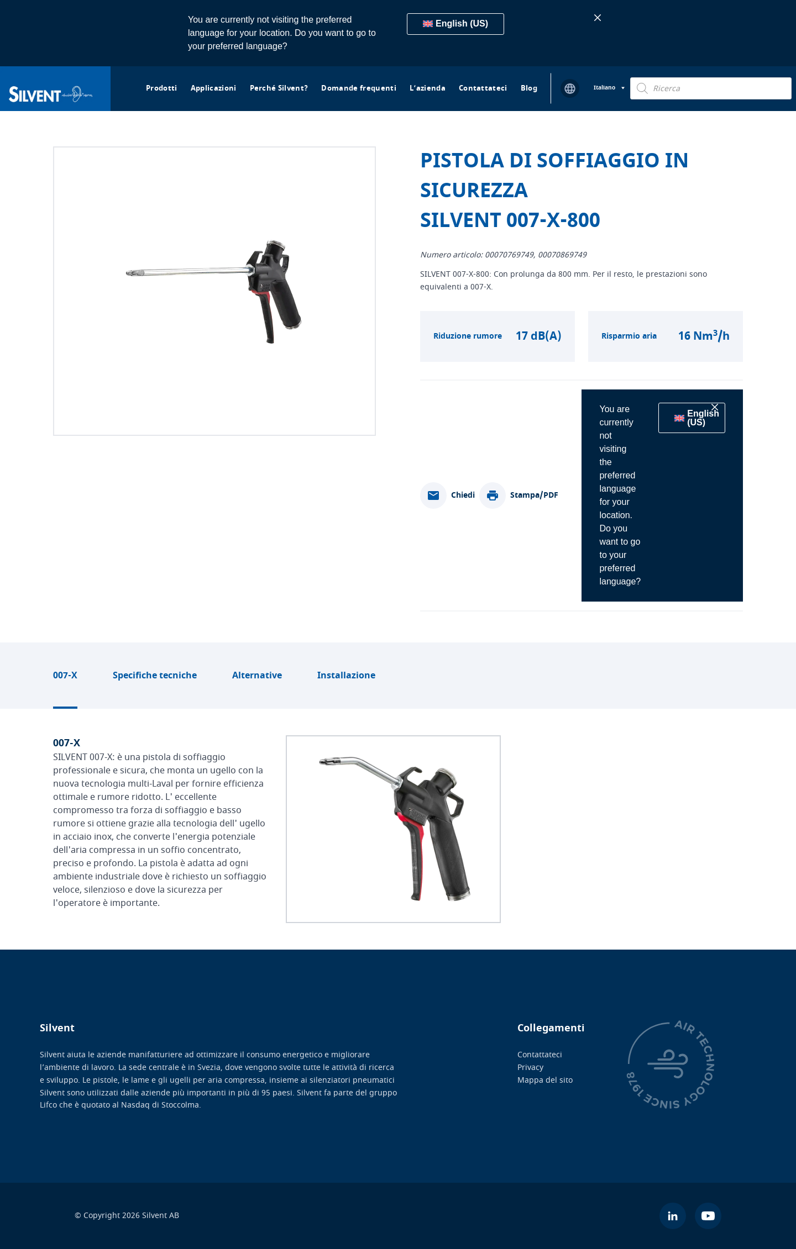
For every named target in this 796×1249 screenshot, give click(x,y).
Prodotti (161, 88)
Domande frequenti (358, 88)
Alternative (257, 675)
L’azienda (428, 88)
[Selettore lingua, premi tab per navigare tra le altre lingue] (609, 88)
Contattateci (483, 88)
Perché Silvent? (279, 88)
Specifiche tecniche (155, 675)
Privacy (530, 1067)
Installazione (346, 675)
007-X (65, 675)
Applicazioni (214, 88)
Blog (529, 88)
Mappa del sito (545, 1079)
